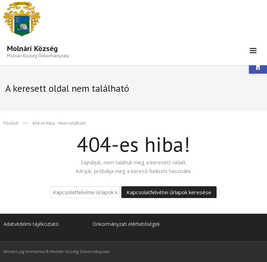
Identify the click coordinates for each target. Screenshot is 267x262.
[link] (38, 50)
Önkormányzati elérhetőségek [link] (126, 224)
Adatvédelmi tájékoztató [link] (31, 224)
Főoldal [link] (10, 123)
